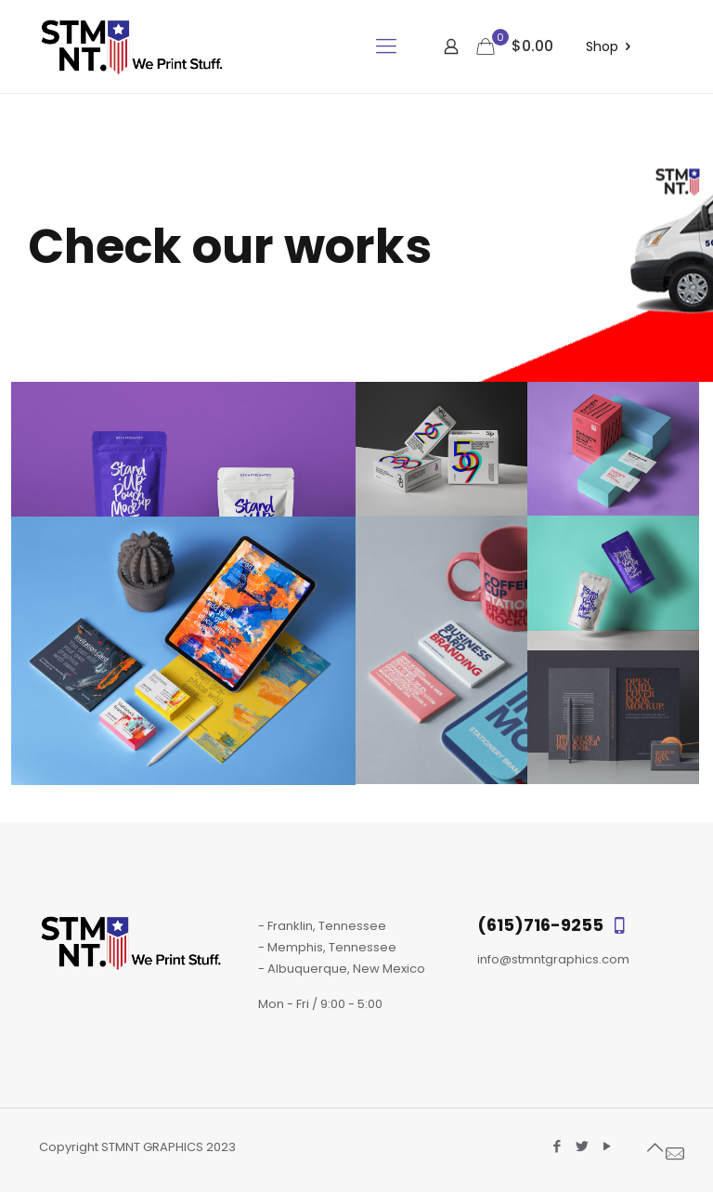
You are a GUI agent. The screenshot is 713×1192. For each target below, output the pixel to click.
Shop (611, 47)
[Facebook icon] (556, 1146)
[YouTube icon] (606, 1146)
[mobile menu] (386, 46)
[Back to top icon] (654, 1147)
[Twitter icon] (581, 1146)
